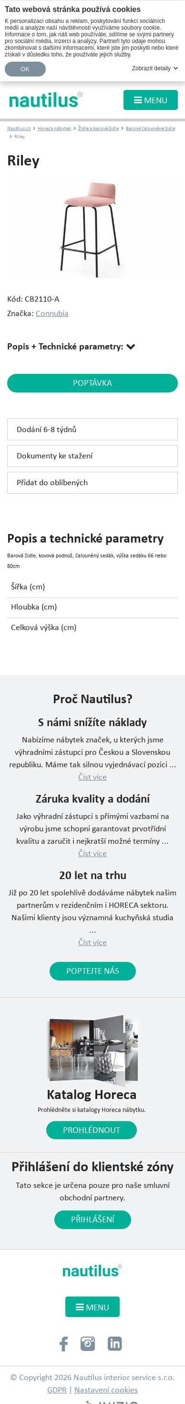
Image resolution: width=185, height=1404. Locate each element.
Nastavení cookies (106, 1390)
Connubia (52, 313)
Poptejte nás (92, 971)
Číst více (92, 777)
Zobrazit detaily (151, 68)
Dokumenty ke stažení (54, 456)
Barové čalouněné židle (150, 128)
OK (25, 69)
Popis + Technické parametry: (66, 347)
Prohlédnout (91, 1130)
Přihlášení (92, 1220)
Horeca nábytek (54, 128)
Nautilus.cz (19, 128)
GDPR (57, 1390)
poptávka (92, 383)
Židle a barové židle (98, 128)
